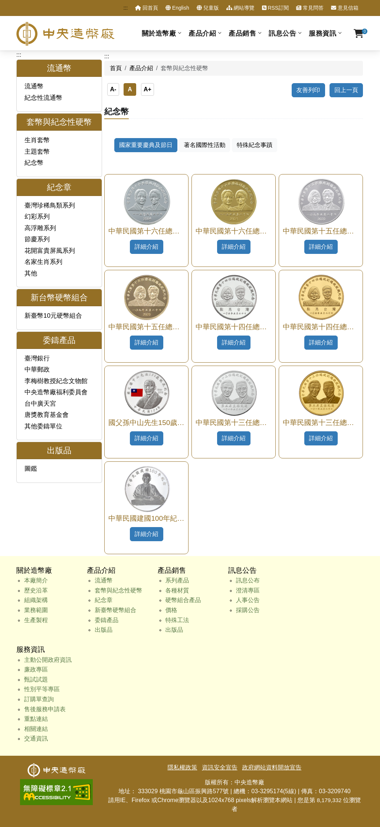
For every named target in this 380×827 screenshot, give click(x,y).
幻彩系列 (37, 216)
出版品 (103, 630)
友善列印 (308, 90)
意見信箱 (344, 8)
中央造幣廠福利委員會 (56, 392)
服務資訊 (322, 33)
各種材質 (177, 590)
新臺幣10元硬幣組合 (53, 315)
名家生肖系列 (43, 261)
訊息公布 (248, 580)
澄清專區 (248, 590)
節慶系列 (37, 239)
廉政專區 (36, 669)
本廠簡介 (36, 580)
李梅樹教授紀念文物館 (56, 381)
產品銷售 (242, 33)
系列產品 (177, 580)
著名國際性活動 (204, 145)
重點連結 (36, 719)
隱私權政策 (182, 767)
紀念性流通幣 (43, 97)
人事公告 (248, 600)
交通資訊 (36, 738)
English (177, 8)
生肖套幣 (37, 140)
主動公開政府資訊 (48, 660)
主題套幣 (37, 151)
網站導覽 (240, 8)
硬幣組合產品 (183, 600)
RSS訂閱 (275, 8)
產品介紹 (202, 33)
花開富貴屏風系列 (49, 250)
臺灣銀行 (37, 358)
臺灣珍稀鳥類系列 (49, 205)
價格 (171, 610)
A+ (147, 89)
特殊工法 (177, 620)
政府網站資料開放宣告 (271, 767)
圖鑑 (30, 468)
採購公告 (248, 610)
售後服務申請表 (45, 709)
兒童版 (208, 8)
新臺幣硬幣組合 (115, 610)
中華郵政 (37, 369)
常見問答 (310, 8)
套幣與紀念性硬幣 (118, 590)
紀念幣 (33, 162)
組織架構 (36, 600)
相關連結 (36, 729)
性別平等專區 (42, 689)
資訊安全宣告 (220, 767)
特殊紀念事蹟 (254, 145)
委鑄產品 (106, 620)
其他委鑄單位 (43, 426)
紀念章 (103, 600)
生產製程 (36, 620)
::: (125, 8)
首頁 (116, 68)
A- (113, 89)
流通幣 (33, 86)
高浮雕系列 (40, 228)
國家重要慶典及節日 (146, 145)
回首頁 (146, 8)
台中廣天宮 (40, 403)
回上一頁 (346, 90)
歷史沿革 (36, 590)
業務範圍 (36, 610)
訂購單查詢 (39, 699)
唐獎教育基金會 (46, 414)
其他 (30, 273)
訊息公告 (282, 33)
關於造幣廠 (159, 33)
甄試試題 (36, 679)
